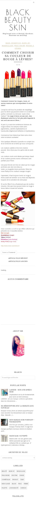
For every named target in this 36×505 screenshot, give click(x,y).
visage (22, 475)
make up (26, 43)
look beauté (13, 488)
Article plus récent (18, 258)
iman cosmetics (13, 43)
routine (14, 475)
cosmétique (6, 479)
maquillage (7, 45)
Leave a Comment (8, 252)
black (14, 484)
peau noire (19, 45)
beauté (4, 471)
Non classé (6, 484)
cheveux (23, 488)
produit (15, 479)
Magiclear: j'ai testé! (18, 436)
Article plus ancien (18, 261)
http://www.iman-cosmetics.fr (10, 246)
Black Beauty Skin (18, 20)
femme (26, 484)
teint (22, 479)
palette (4, 488)
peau (20, 484)
